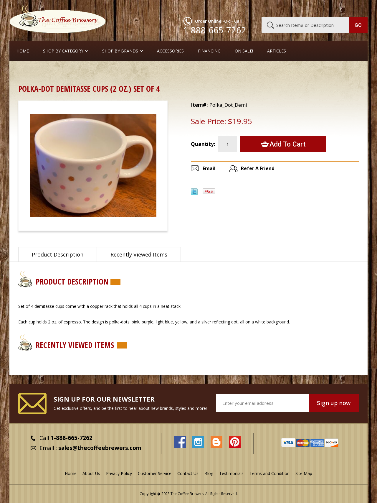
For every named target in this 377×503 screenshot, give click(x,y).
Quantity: (203, 144)
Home (22, 51)
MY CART (356, 7)
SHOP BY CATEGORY (63, 51)
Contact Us (188, 473)
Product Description (57, 254)
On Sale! (244, 51)
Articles (276, 51)
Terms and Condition (269, 473)
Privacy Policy (119, 473)
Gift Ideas (47, 72)
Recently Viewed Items (138, 254)
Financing (209, 51)
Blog (317, 8)
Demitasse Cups (80, 72)
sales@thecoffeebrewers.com (99, 448)
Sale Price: (208, 121)
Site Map (303, 473)
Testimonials (231, 473)
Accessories (170, 51)
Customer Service (291, 8)
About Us (260, 8)
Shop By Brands (120, 51)
